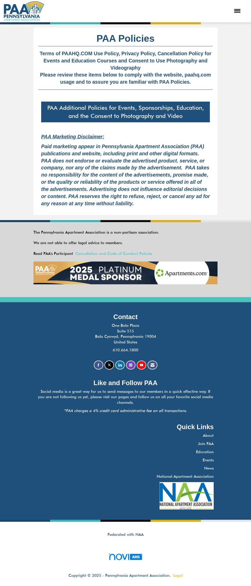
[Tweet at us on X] (109, 365)
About (208, 435)
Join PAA (206, 443)
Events (208, 460)
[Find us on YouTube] (141, 365)
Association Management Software (125, 558)
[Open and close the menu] (145, 11)
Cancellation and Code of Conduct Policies (113, 253)
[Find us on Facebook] (98, 365)
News (209, 468)
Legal (178, 575)
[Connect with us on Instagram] (130, 365)
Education (205, 452)
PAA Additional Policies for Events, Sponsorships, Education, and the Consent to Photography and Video (125, 112)
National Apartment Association (185, 476)
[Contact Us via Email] (152, 365)
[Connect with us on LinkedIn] (120, 365)
